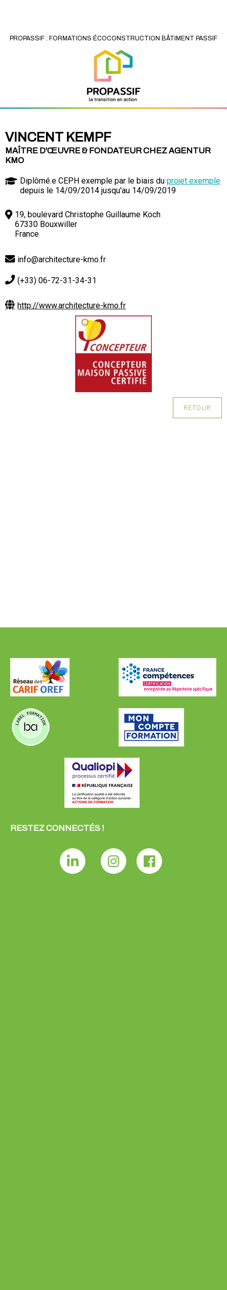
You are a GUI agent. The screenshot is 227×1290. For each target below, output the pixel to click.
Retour (197, 408)
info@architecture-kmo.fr (61, 259)
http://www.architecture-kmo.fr (71, 305)
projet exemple (193, 181)
